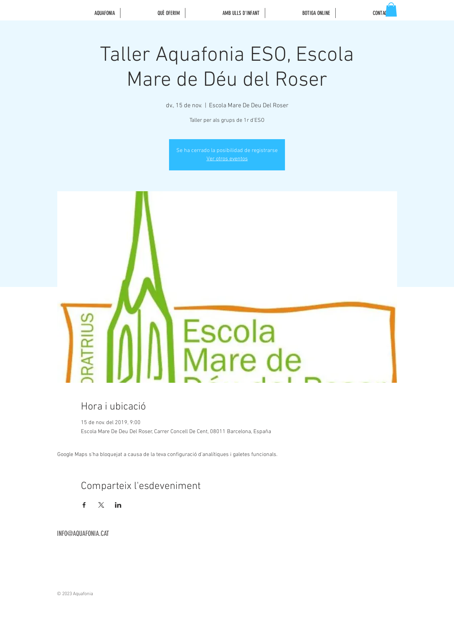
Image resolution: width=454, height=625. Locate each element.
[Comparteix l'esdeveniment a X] (101, 505)
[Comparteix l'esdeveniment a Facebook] (84, 505)
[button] (391, 9)
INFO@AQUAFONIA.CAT (83, 533)
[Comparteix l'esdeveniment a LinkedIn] (118, 505)
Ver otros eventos (227, 158)
